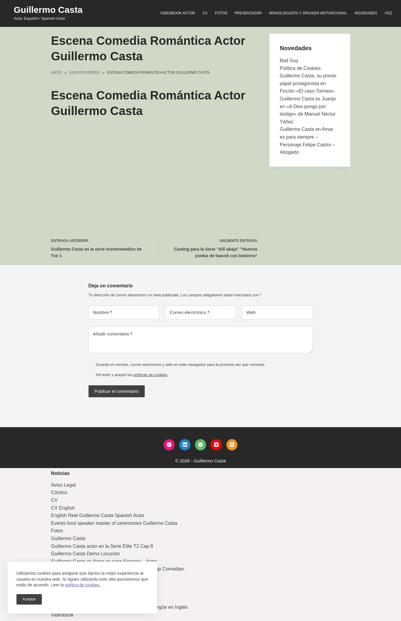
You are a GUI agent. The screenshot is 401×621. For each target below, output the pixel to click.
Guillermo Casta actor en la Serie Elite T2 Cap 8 (102, 546)
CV (205, 13)
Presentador (248, 13)
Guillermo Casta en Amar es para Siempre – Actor (104, 561)
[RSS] (232, 444)
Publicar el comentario (116, 391)
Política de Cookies (300, 68)
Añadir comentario (112, 334)
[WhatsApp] (200, 444)
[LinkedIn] (184, 444)
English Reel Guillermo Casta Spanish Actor (97, 515)
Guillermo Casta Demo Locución (85, 553)
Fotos (221, 13)
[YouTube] (216, 444)
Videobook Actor (177, 13)
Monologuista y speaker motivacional (308, 13)
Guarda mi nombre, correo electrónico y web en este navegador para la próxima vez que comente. (181, 364)
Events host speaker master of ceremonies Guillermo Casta (114, 523)
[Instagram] (169, 444)
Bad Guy (289, 60)
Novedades (366, 13)
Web (251, 312)
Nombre (102, 312)
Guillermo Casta (48, 10)
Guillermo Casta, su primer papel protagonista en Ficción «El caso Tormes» (308, 83)
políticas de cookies (150, 374)
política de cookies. (82, 584)
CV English (63, 507)
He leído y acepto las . (132, 374)
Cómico (59, 492)
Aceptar (29, 599)
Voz (388, 13)
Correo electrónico (189, 312)
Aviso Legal (63, 484)
